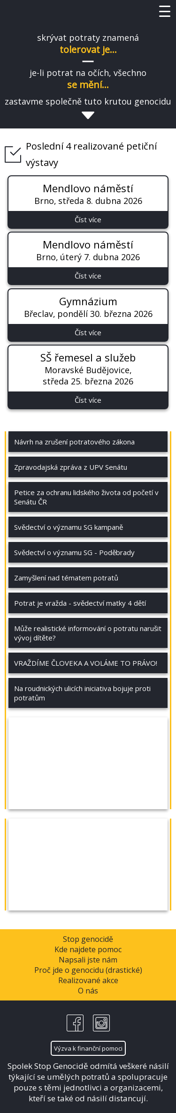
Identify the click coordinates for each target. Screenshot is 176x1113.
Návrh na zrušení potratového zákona (74, 441)
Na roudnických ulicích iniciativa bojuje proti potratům (82, 693)
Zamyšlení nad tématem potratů (66, 577)
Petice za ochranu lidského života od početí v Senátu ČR (86, 497)
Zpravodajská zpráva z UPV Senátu (70, 467)
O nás (88, 990)
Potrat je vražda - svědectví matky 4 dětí (80, 603)
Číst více (88, 219)
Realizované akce (88, 980)
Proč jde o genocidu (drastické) (88, 970)
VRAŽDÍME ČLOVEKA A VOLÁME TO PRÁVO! (85, 663)
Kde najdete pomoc (88, 949)
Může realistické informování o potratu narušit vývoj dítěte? (87, 633)
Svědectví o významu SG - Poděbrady (74, 552)
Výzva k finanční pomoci (88, 1048)
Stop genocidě (88, 939)
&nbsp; (88, 763)
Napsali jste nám (88, 960)
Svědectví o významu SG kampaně (68, 527)
